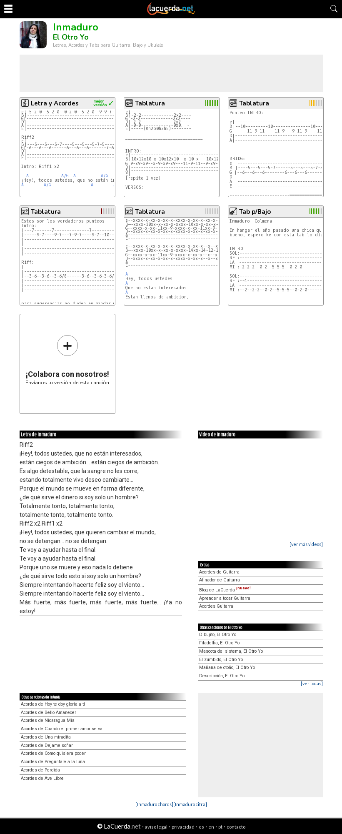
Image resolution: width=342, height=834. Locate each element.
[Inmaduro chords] (154, 804)
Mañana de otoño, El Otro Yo (227, 667)
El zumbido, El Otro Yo (221, 659)
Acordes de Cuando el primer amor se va (61, 728)
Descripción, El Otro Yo (222, 676)
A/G (64, 175)
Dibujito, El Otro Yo (217, 634)
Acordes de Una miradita (46, 737)
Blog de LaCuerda (225, 590)
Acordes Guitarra (216, 606)
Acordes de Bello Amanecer (48, 712)
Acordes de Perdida (40, 770)
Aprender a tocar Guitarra (224, 598)
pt (220, 826)
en (211, 826)
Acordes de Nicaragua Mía (48, 720)
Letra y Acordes (55, 103)
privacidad (183, 826)
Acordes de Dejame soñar (47, 745)
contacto (236, 826)
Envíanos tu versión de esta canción (67, 360)
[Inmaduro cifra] (190, 804)
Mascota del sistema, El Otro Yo (231, 651)
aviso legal (156, 826)
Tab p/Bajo (255, 212)
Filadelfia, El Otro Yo (219, 643)
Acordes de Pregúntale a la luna (53, 761)
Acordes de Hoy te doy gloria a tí (53, 704)
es (201, 826)
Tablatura (150, 103)
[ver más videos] (306, 544)
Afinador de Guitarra (219, 580)
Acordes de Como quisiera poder (53, 753)
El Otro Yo (71, 37)
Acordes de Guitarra (219, 572)
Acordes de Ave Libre (42, 778)
